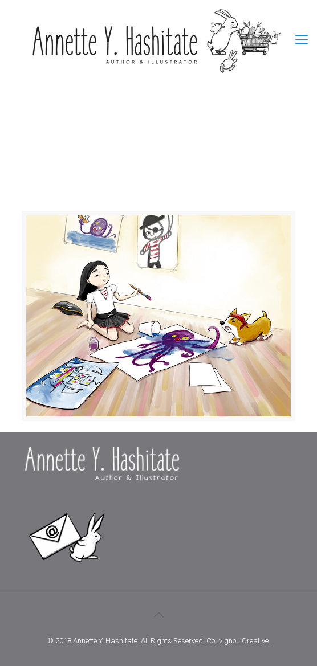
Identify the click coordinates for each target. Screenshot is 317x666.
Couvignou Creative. (238, 640)
